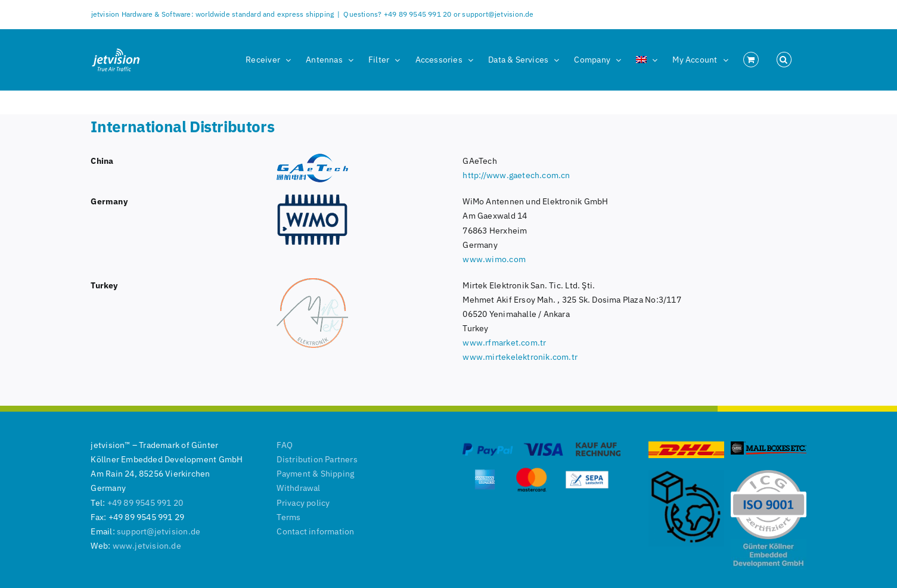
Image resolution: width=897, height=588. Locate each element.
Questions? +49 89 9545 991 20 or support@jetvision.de (438, 14)
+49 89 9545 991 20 (145, 502)
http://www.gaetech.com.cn (516, 175)
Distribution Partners (317, 459)
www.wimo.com (494, 259)
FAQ (285, 445)
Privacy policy (303, 502)
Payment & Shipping (315, 473)
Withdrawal (298, 488)
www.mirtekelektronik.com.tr (520, 356)
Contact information (315, 531)
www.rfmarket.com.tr (504, 342)
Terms (288, 517)
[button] (784, 59)
